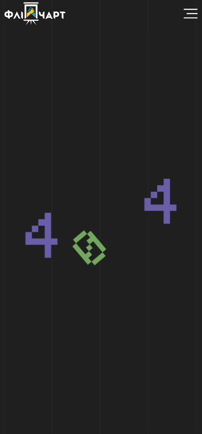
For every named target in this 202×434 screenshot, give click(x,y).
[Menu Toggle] (191, 13)
